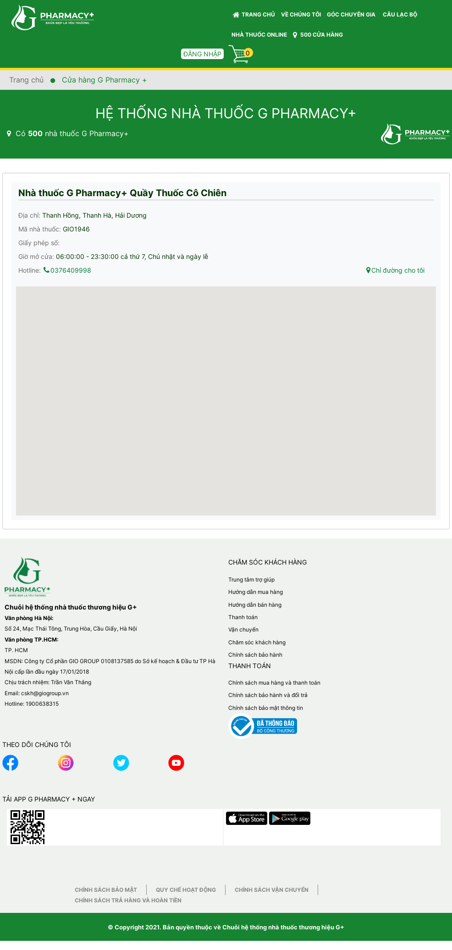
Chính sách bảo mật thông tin (265, 707)
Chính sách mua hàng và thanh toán (274, 682)
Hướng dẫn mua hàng (255, 591)
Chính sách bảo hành (255, 654)
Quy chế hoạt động (186, 889)
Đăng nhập (202, 54)
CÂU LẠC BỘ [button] (400, 14)
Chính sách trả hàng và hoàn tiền (128, 900)
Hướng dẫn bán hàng (254, 604)
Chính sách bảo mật (106, 889)
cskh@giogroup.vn (45, 693)
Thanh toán (243, 617)
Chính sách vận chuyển (272, 889)
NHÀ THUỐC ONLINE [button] (259, 34)
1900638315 (42, 703)
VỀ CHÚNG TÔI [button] (301, 14)
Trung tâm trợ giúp (251, 579)
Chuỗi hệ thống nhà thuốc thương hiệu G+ (283, 927)
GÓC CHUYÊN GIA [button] (352, 16)
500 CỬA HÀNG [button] (318, 34)
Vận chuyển (243, 629)
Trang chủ (254, 14)
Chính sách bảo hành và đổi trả (268, 695)
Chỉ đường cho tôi (394, 270)
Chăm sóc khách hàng (257, 642)
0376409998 (67, 270)
